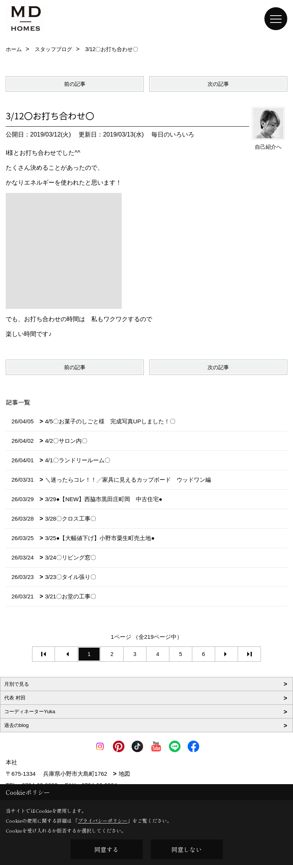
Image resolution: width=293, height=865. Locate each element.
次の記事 (218, 84)
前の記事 (74, 84)
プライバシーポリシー (102, 820)
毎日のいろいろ (172, 134)
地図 (124, 773)
